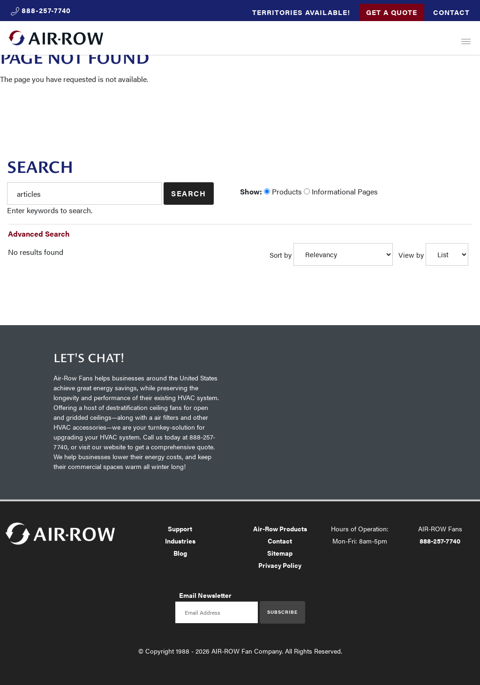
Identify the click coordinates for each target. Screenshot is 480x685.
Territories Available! (301, 12)
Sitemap (279, 553)
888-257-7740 (440, 540)
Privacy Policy (279, 565)
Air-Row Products (280, 528)
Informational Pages (341, 191)
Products (283, 191)
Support (180, 528)
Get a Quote (391, 12)
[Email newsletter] (216, 612)
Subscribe (282, 612)
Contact (451, 12)
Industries (180, 540)
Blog (180, 553)
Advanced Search (39, 233)
